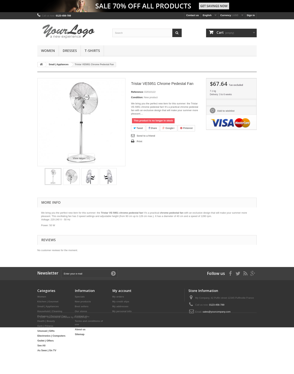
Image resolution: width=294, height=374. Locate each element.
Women (48, 50)
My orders (118, 296)
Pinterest (186, 128)
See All (41, 345)
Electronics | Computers (51, 335)
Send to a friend (146, 135)
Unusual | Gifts (46, 330)
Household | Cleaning (49, 311)
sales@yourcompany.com (217, 311)
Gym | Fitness (45, 326)
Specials (80, 296)
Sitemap (79, 334)
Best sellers (81, 306)
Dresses (70, 50)
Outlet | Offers (45, 340)
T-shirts (92, 50)
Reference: (137, 92)
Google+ (169, 128)
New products (83, 301)
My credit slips (120, 301)
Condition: (137, 97)
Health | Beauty (46, 321)
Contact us (192, 15)
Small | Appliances (48, 306)
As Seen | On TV (46, 350)
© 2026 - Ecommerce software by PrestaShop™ (63, 363)
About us (80, 329)
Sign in (251, 15)
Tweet (138, 128)
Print (139, 141)
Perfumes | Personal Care (52, 316)
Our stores (81, 311)
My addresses (120, 306)
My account (121, 290)
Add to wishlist (226, 110)
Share (152, 128)
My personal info (122, 311)
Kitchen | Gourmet (47, 301)
